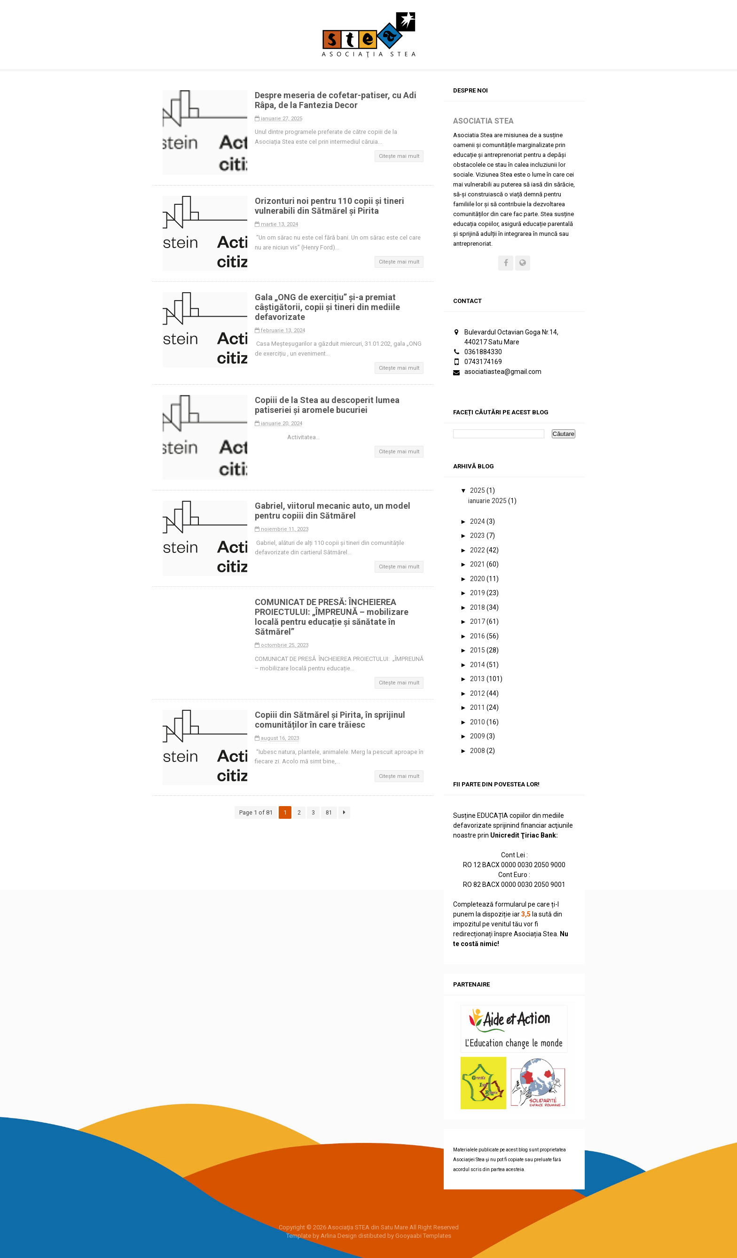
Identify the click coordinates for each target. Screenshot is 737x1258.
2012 (478, 693)
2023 (478, 536)
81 (329, 812)
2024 (478, 521)
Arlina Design (339, 1236)
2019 (478, 593)
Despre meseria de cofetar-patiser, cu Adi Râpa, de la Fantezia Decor (337, 100)
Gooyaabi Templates (423, 1236)
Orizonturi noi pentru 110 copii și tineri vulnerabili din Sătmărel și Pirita (331, 206)
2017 (478, 622)
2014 (478, 664)
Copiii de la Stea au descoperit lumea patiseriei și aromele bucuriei (329, 405)
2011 (478, 708)
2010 (478, 722)
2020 (478, 578)
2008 (478, 750)
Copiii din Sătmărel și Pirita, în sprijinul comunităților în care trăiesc (332, 720)
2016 (478, 636)
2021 (478, 564)
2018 (478, 607)
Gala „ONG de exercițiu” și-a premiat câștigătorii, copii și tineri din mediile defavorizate (329, 307)
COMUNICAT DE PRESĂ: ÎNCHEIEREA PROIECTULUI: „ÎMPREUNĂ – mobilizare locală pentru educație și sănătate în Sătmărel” (333, 617)
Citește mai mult (399, 156)
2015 (478, 650)
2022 (478, 550)
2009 (478, 736)
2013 (478, 679)
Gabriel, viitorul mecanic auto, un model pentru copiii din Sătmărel (334, 510)
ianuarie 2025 (488, 501)
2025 (478, 491)
